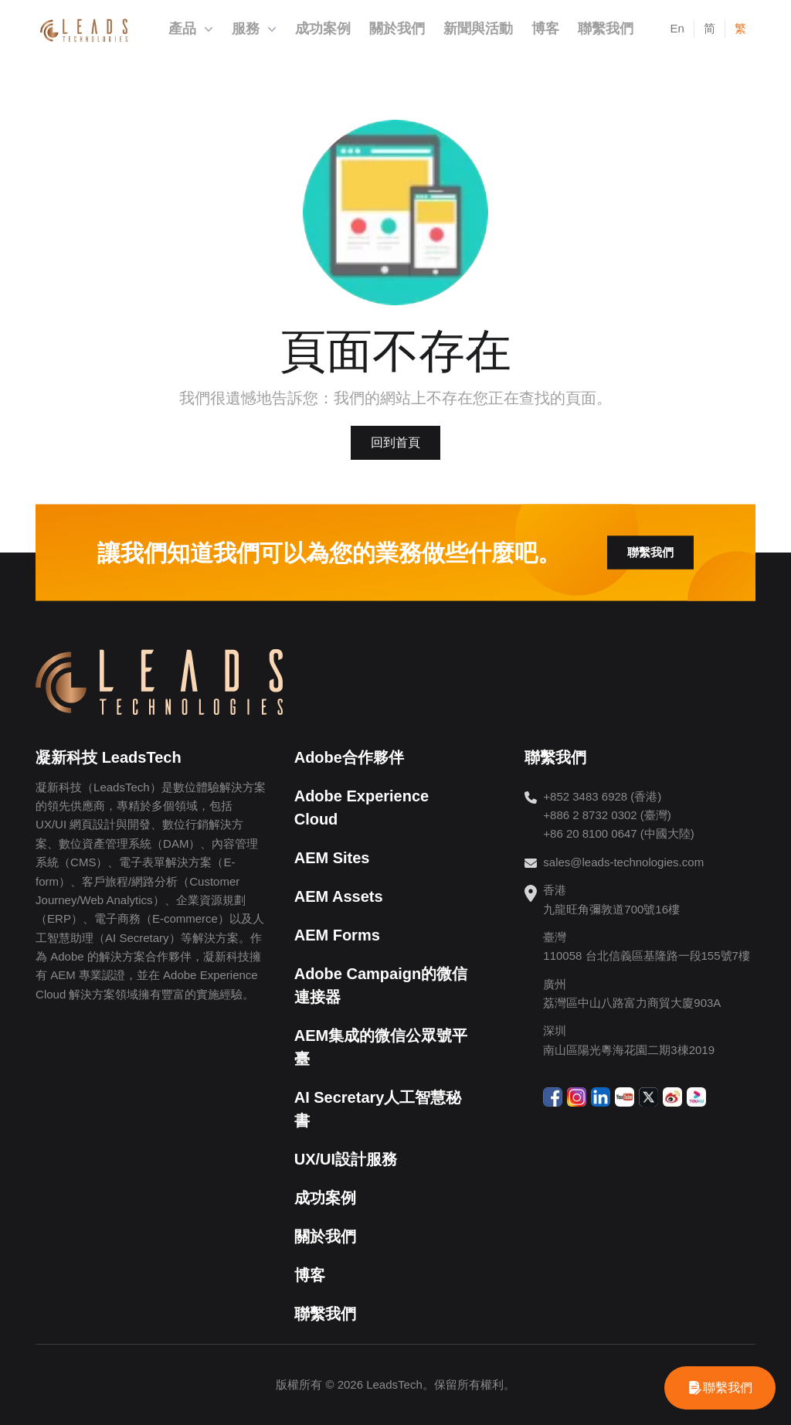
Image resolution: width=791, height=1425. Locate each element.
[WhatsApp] (720, 1388)
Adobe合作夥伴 (349, 757)
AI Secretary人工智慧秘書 (378, 1109)
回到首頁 (395, 442)
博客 (309, 1275)
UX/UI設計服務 (345, 1159)
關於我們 (325, 1236)
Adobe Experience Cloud (361, 807)
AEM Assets (338, 896)
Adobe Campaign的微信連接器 (380, 985)
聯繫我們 (650, 552)
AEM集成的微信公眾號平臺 (380, 1047)
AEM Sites (332, 857)
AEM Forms (337, 935)
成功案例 (325, 1197)
